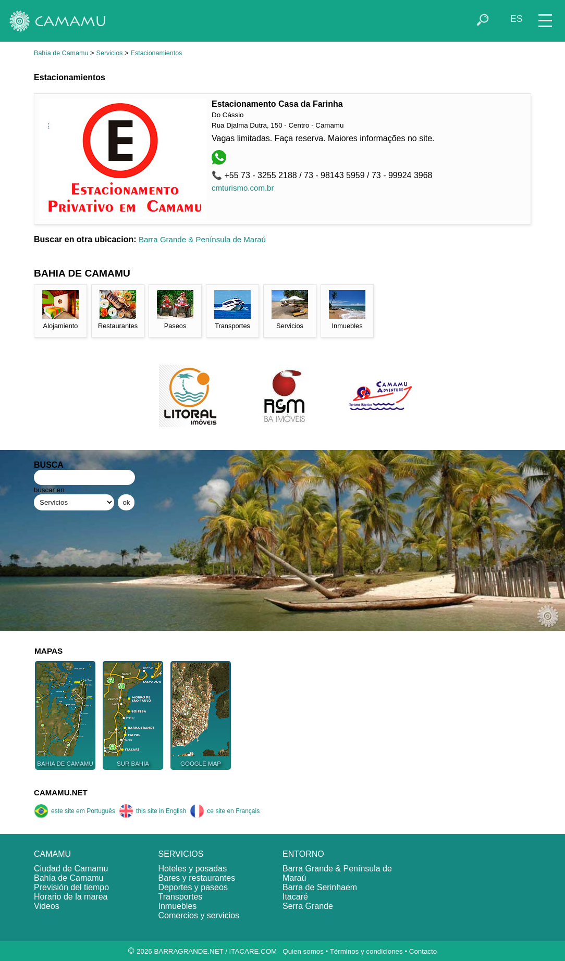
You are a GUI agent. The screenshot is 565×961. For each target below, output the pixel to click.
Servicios (109, 53)
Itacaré (295, 896)
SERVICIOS (181, 854)
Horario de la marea (70, 896)
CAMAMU (52, 854)
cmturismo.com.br (243, 187)
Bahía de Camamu (61, 53)
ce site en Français (225, 811)
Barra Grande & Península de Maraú (202, 239)
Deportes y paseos (193, 887)
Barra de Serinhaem (319, 887)
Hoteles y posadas (192, 868)
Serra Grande (307, 906)
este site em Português (74, 811)
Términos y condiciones (366, 951)
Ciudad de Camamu (71, 868)
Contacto (423, 951)
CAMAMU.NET (61, 792)
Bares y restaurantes (197, 877)
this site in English (152, 811)
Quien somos (303, 951)
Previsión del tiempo (71, 887)
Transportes (180, 896)
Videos (46, 906)
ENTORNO (303, 854)
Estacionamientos (156, 53)
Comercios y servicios (199, 915)
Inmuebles (177, 906)
